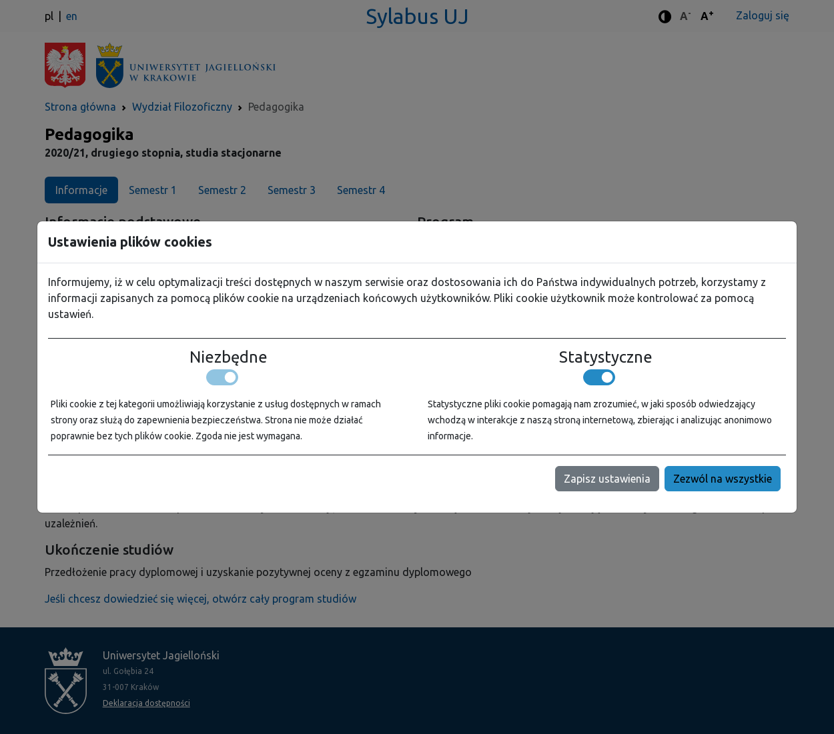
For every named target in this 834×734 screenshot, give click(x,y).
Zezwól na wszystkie (722, 479)
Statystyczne (606, 357)
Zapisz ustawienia (607, 479)
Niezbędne (228, 357)
